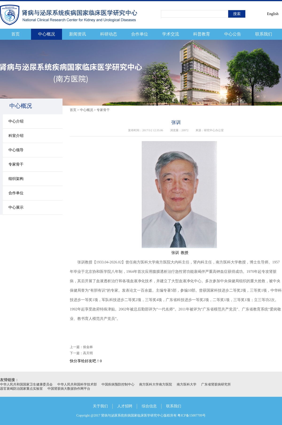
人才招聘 (124, 406)
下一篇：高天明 (81, 353)
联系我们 (263, 34)
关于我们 (100, 406)
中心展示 (16, 207)
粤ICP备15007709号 (191, 415)
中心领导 (16, 150)
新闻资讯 (77, 34)
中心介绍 (16, 121)
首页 (15, 34)
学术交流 (170, 34)
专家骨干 (16, 164)
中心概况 (46, 34)
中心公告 (232, 34)
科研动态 (108, 34)
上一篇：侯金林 (81, 347)
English (272, 14)
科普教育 (201, 34)
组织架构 (16, 179)
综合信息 (149, 406)
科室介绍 (16, 136)
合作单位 (139, 34)
